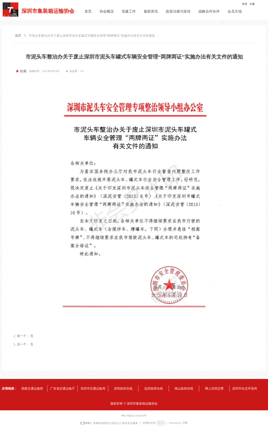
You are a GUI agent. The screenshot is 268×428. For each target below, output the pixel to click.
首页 (18, 35)
